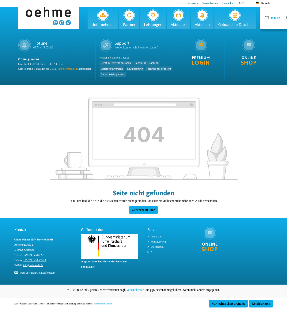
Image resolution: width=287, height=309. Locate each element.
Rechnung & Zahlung (146, 62)
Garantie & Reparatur (113, 74)
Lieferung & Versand (112, 68)
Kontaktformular (46, 272)
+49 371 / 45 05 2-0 (34, 255)
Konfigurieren (261, 303)
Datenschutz (228, 3)
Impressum (192, 3)
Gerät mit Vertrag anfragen (116, 62)
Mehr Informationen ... (104, 303)
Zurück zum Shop (143, 209)
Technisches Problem (158, 68)
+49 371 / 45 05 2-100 (34, 260)
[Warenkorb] (272, 18)
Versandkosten (210, 3)
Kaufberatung (135, 68)
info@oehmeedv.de (68, 68)
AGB (241, 3)
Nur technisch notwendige (228, 303)
